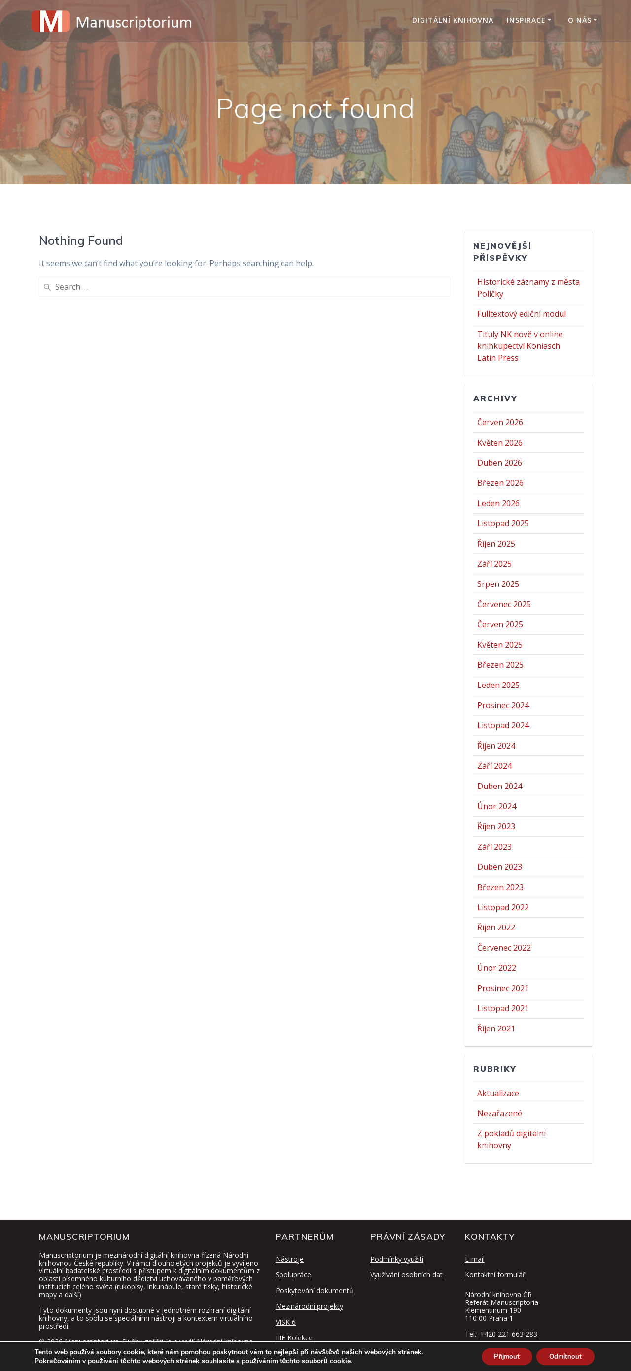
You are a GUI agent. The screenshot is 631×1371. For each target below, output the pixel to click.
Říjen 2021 (496, 1028)
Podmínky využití (396, 1259)
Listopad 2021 (503, 1008)
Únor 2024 (496, 806)
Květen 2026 (500, 442)
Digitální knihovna (452, 20)
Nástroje (290, 1259)
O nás (580, 20)
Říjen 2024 (496, 745)
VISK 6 (286, 1322)
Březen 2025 (500, 664)
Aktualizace (498, 1093)
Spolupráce (293, 1274)
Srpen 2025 (498, 584)
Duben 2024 (499, 786)
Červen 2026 (500, 422)
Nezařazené (499, 1113)
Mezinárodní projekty (309, 1306)
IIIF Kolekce (294, 1337)
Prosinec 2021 (503, 988)
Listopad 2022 (503, 907)
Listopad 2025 (503, 523)
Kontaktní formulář (495, 1274)
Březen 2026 (500, 483)
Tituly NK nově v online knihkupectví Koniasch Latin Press (520, 346)
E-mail (475, 1259)
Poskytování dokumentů (314, 1290)
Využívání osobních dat (406, 1274)
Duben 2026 (499, 462)
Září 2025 (494, 563)
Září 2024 (494, 765)
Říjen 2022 (496, 927)
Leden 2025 (498, 685)
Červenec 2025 (504, 604)
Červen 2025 (500, 624)
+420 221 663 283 (508, 1333)
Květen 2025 (500, 644)
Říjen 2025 (496, 543)
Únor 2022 (496, 967)
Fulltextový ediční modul (521, 313)
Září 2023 (494, 846)
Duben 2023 (499, 866)
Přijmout (498, 1355)
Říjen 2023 (496, 826)
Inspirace (526, 20)
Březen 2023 (500, 887)
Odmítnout (563, 1355)
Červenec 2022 (504, 947)
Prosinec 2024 (503, 705)
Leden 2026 (498, 503)
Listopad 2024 (503, 725)
